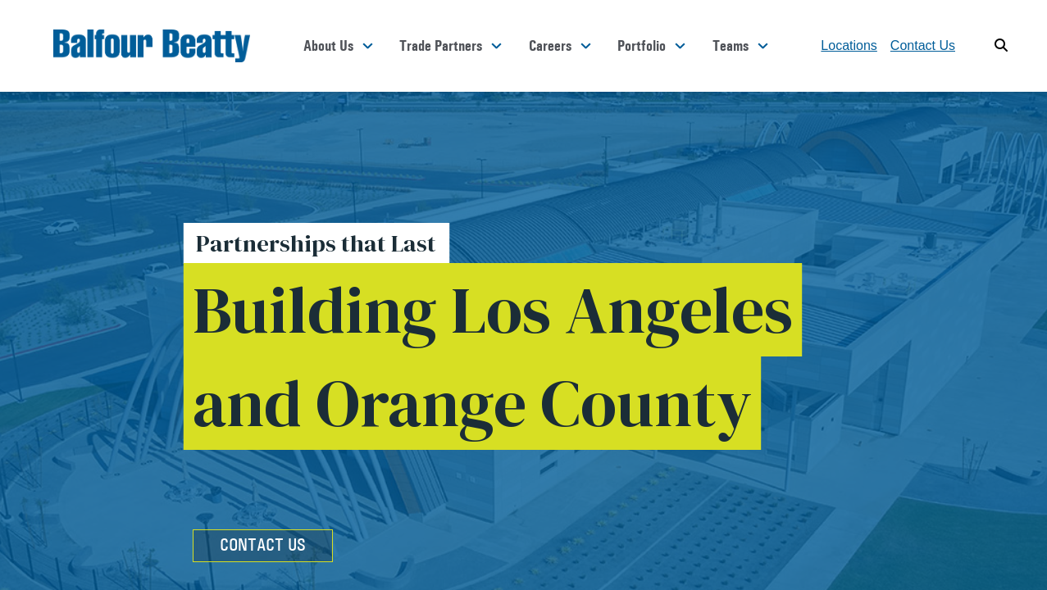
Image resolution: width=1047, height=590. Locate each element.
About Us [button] (328, 46)
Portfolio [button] (641, 46)
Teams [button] (730, 46)
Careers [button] (550, 46)
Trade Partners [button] (440, 46)
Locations (849, 45)
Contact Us (922, 45)
